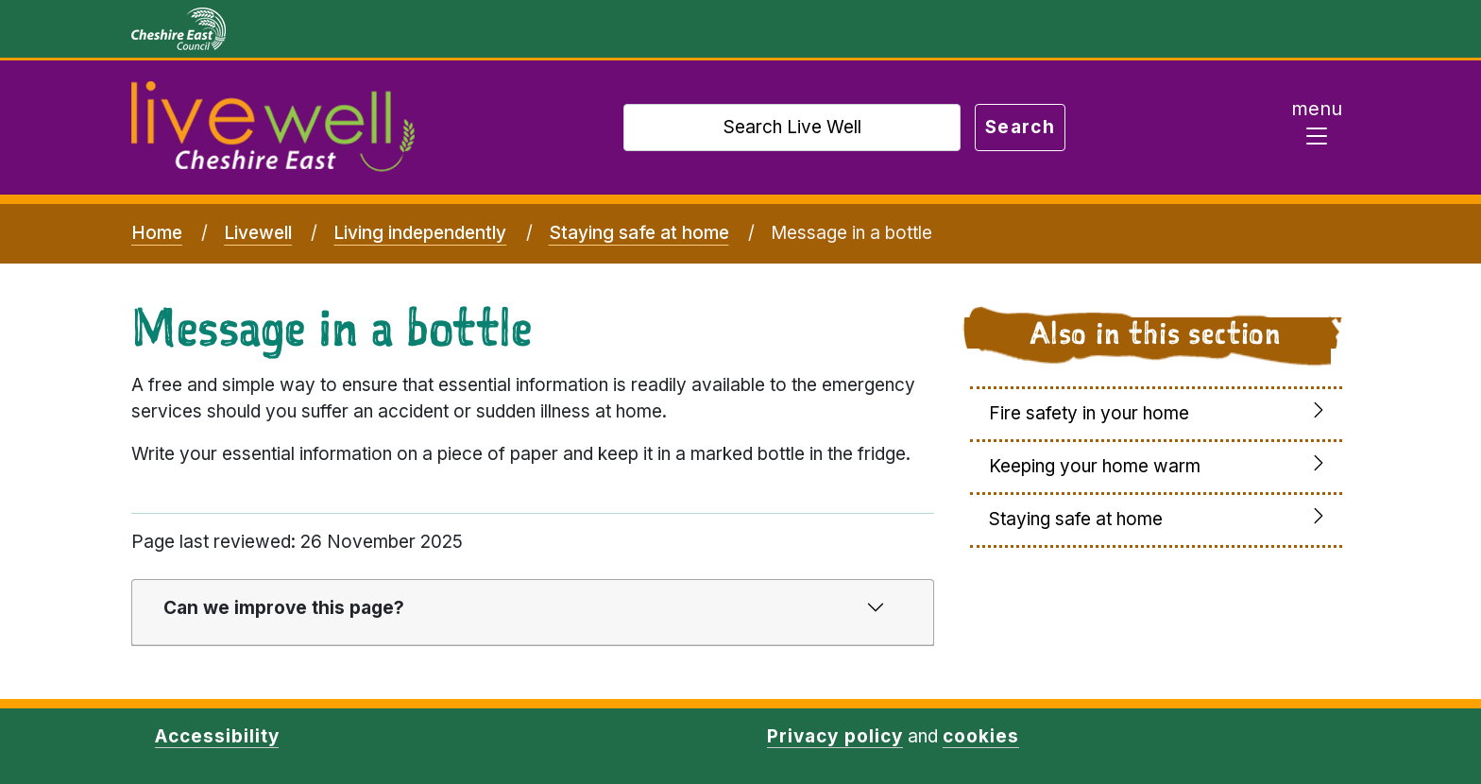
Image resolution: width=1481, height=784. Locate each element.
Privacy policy (834, 736)
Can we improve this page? (283, 608)
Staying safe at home (639, 233)
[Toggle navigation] (1317, 127)
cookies (981, 736)
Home (156, 233)
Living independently (419, 233)
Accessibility (217, 736)
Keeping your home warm (1094, 466)
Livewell (258, 233)
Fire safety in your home (1089, 413)
